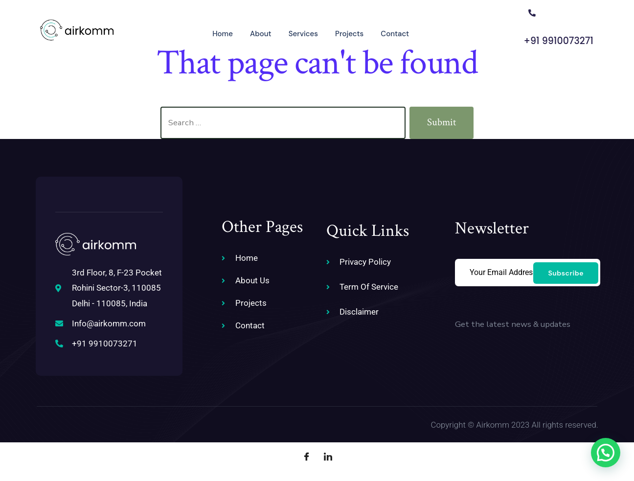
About (246, 32)
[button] (605, 452)
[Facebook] (306, 456)
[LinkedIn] (327, 456)
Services (289, 32)
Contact (381, 32)
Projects (335, 32)
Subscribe (566, 272)
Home (207, 32)
